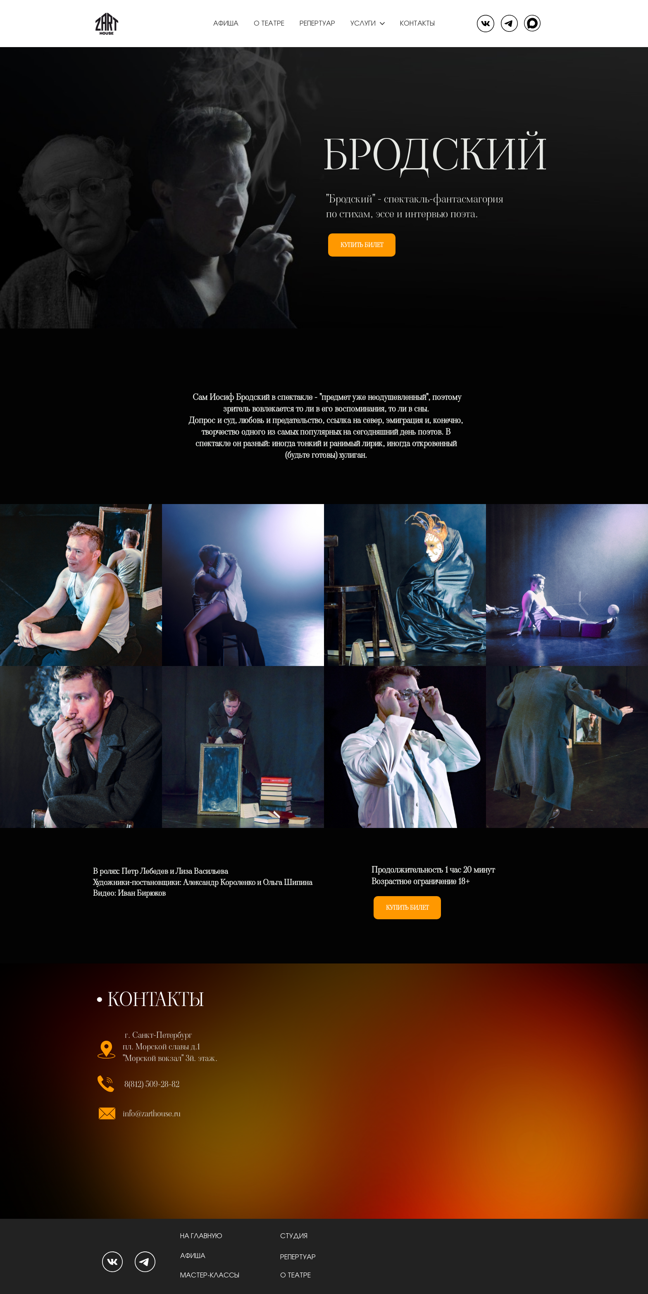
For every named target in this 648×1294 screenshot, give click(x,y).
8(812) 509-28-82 (151, 1084)
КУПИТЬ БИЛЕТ (362, 245)
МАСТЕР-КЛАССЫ (209, 1275)
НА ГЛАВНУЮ (202, 1236)
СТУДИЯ (294, 1236)
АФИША (193, 1256)
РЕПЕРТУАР (298, 1257)
